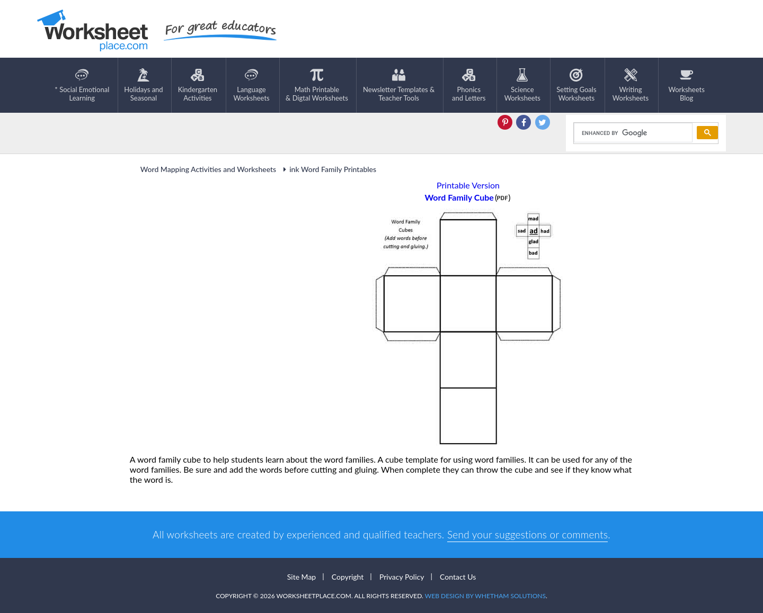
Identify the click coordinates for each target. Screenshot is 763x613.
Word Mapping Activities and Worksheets (208, 169)
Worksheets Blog (686, 85)
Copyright (348, 576)
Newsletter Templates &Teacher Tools (398, 85)
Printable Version (468, 185)
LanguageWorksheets (251, 85)
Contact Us (458, 576)
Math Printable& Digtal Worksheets (317, 85)
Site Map (301, 576)
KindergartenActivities (197, 85)
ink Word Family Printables (328, 169)
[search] (632, 133)
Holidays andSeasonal (143, 85)
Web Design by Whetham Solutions (485, 596)
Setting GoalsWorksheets (576, 85)
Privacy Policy (401, 576)
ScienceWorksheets (522, 85)
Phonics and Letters (468, 85)
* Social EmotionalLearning (82, 85)
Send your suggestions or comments (527, 534)
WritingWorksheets (631, 85)
